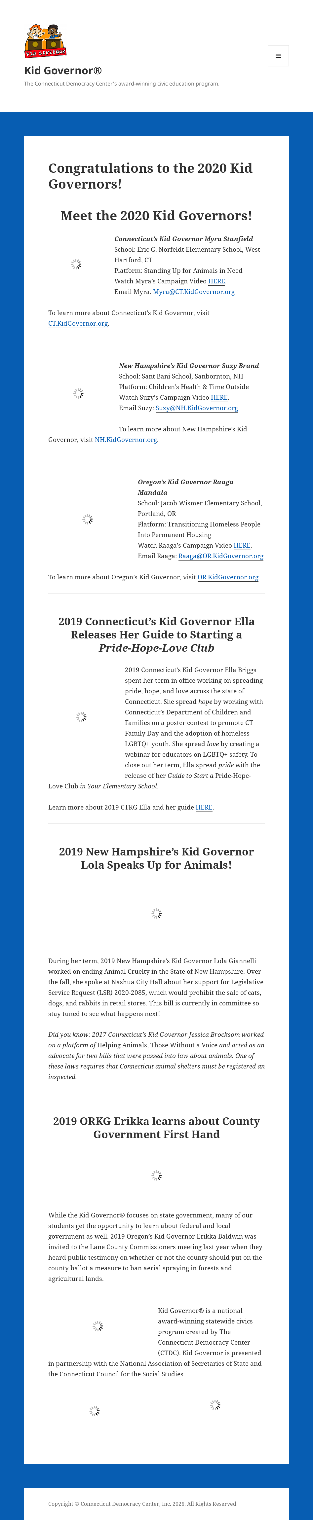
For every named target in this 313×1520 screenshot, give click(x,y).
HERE (216, 281)
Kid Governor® (63, 70)
